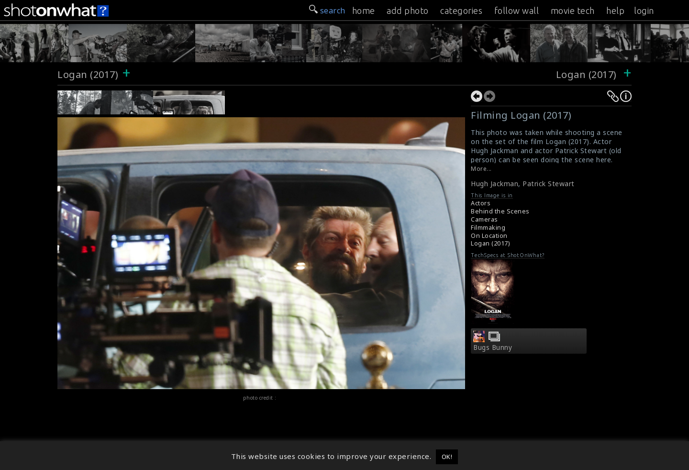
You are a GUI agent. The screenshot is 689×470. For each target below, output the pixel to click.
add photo (408, 10)
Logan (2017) (87, 74)
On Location (489, 236)
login (644, 10)
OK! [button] (447, 456)
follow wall (516, 10)
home (363, 10)
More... (481, 169)
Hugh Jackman (494, 183)
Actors (480, 203)
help (615, 10)
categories (461, 10)
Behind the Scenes (500, 211)
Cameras (484, 219)
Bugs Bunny (492, 347)
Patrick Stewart (548, 183)
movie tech (573, 10)
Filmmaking (488, 228)
